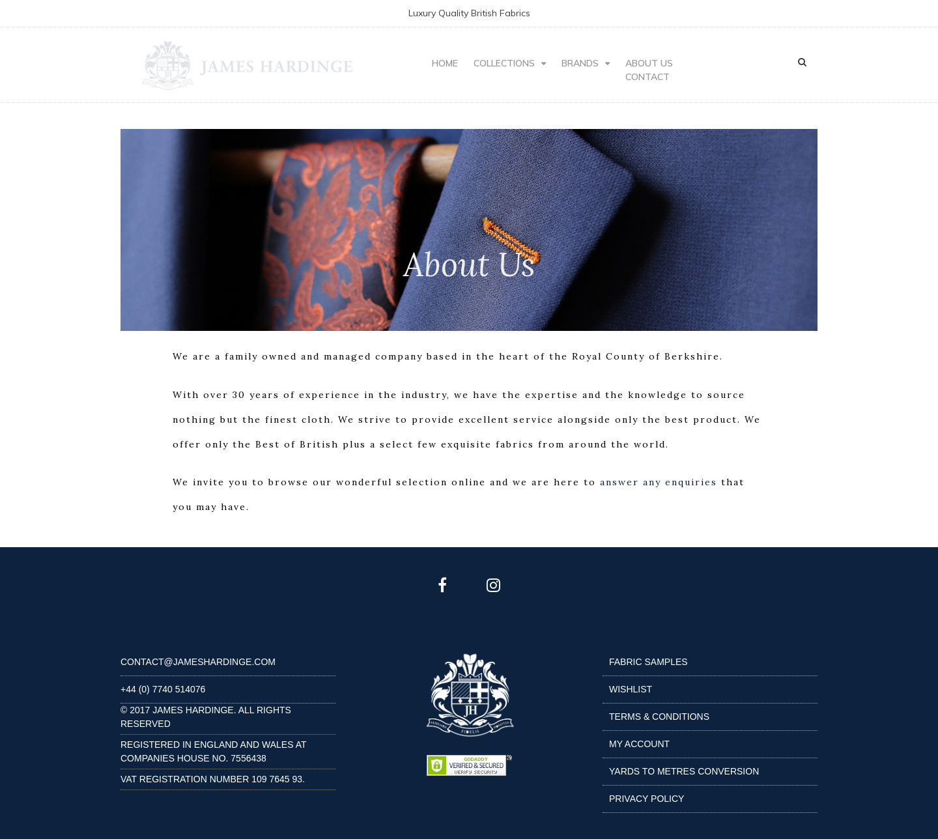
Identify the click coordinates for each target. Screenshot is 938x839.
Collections (504, 63)
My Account (639, 744)
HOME (445, 63)
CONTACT (647, 77)
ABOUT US (649, 63)
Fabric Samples (648, 662)
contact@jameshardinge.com (198, 662)
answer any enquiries (658, 482)
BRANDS (580, 63)
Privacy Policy (646, 798)
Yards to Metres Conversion (684, 771)
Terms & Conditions (659, 716)
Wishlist (630, 689)
